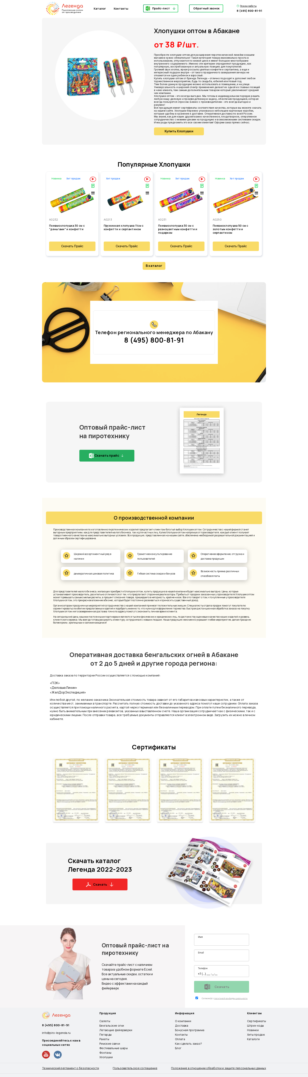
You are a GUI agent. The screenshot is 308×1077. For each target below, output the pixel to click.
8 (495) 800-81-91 (249, 11)
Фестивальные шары (113, 1048)
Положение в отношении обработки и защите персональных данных (218, 1068)
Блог (178, 1048)
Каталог (100, 8)
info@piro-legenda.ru (56, 1033)
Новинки (253, 1030)
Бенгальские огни (111, 1025)
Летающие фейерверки (115, 1030)
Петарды (105, 1034)
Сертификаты (154, 747)
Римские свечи (109, 1043)
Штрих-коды (255, 1025)
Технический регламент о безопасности (70, 1068)
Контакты (121, 8)
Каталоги (253, 1039)
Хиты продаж (256, 1034)
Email (201, 952)
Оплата (180, 1039)
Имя (200, 937)
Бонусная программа (189, 1030)
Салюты (104, 1021)
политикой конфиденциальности (231, 998)
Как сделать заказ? (188, 1043)
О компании (183, 1021)
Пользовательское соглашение (135, 1068)
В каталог (154, 266)
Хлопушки (106, 1057)
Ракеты (104, 1039)
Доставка (181, 1025)
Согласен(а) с (208, 998)
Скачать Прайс (72, 246)
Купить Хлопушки (179, 131)
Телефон (203, 968)
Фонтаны (105, 1052)
